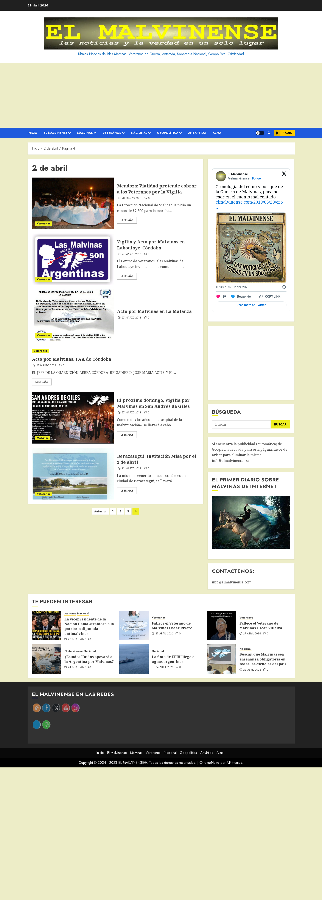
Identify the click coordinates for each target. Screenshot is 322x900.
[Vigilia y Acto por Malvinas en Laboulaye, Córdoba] (73, 259)
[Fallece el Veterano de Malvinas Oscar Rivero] (134, 625)
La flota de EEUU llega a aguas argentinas (173, 659)
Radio (283, 133)
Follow (256, 178)
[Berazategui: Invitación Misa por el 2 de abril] (73, 473)
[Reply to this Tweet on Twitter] (241, 296)
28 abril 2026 (77, 639)
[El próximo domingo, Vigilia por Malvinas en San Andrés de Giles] (73, 418)
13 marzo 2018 (131, 468)
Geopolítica (167, 133)
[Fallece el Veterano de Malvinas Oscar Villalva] (221, 625)
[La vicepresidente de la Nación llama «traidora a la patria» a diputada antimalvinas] (46, 625)
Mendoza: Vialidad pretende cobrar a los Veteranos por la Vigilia (157, 189)
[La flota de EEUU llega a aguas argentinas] (134, 659)
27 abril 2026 (165, 634)
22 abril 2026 (252, 670)
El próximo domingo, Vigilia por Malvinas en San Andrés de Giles (153, 403)
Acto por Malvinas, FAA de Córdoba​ (71, 359)
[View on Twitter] (284, 176)
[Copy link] (269, 296)
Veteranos (112, 133)
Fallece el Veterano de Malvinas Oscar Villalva (261, 625)
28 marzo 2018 (132, 198)
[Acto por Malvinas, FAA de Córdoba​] (115, 351)
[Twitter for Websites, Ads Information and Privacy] (283, 287)
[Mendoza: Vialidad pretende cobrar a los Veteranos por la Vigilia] (73, 203)
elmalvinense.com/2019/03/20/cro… (249, 204)
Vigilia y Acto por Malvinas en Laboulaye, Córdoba (151, 245)
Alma (217, 133)
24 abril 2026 (77, 667)
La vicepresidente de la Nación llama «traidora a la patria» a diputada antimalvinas (89, 626)
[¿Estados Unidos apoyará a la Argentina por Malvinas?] (46, 659)
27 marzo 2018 (131, 254)
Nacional (139, 133)
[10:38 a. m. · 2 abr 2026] (232, 287)
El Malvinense (55, 133)
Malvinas (85, 133)
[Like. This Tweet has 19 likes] (221, 296)
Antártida (197, 133)
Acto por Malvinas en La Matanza (154, 311)
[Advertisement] (161, 95)
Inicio (32, 133)
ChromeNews (209, 762)
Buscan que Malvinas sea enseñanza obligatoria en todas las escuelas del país (263, 659)
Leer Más (126, 220)
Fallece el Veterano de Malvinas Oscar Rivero (172, 625)
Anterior (100, 511)
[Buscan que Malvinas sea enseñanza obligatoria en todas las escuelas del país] (221, 659)
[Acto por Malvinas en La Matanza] (73, 315)
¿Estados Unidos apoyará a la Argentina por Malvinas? (89, 659)
